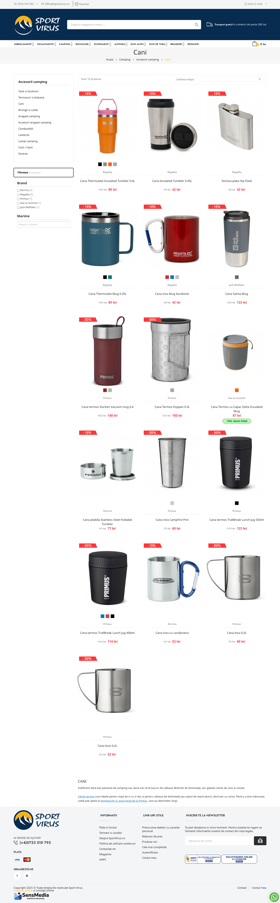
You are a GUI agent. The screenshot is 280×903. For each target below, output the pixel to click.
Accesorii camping (32, 82)
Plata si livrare (108, 827)
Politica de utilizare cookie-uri (117, 843)
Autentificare (150, 852)
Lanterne (23, 135)
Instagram (27, 875)
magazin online (23, 890)
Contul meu (149, 857)
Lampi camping (28, 141)
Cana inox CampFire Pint (172, 520)
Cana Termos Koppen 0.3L (172, 407)
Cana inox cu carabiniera (172, 633)
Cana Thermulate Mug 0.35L (107, 294)
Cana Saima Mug (236, 294)
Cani (21, 103)
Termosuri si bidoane (31, 97)
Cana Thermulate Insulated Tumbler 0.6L (107, 181)
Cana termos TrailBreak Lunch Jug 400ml (107, 633)
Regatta (26, 194)
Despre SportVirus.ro (112, 838)
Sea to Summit (30, 203)
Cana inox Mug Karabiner (172, 294)
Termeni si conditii (110, 833)
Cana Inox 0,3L (236, 633)
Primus (26, 198)
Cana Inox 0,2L (107, 746)
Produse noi (149, 841)
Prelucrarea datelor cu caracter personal (161, 829)
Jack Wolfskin (29, 207)
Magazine (105, 854)
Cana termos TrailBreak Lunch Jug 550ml (236, 520)
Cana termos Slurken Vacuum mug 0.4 (107, 407)
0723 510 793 (24, 3)
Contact (242, 887)
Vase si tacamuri (28, 91)
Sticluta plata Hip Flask (237, 181)
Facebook (17, 875)
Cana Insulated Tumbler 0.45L (172, 181)
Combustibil (25, 128)
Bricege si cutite (28, 110)
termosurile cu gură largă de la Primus (124, 800)
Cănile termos (86, 796)
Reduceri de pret (152, 836)
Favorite (81, 4)
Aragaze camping (29, 116)
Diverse (23, 153)
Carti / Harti (25, 147)
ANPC (102, 859)
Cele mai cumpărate (154, 847)
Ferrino (26, 190)
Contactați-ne (107, 849)
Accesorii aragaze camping (34, 122)
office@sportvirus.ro (55, 3)
